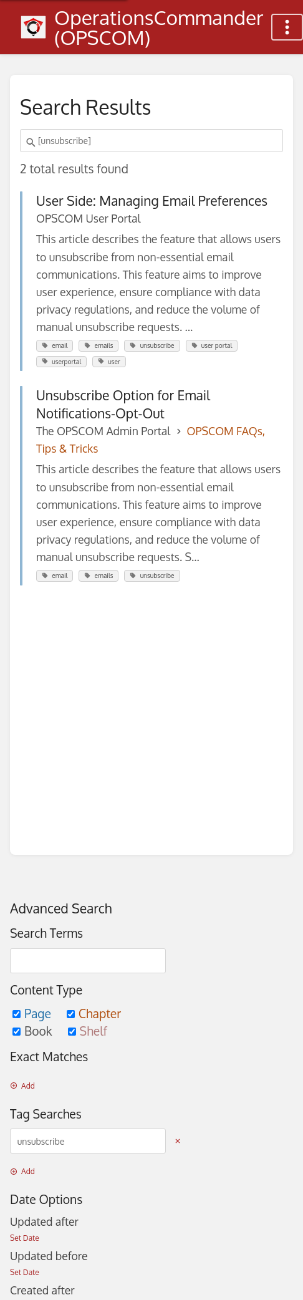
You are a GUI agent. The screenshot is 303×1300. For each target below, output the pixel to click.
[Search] (33, 143)
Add (22, 1086)
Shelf (87, 1031)
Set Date (24, 1238)
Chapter (94, 1013)
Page (33, 1013)
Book (33, 1031)
